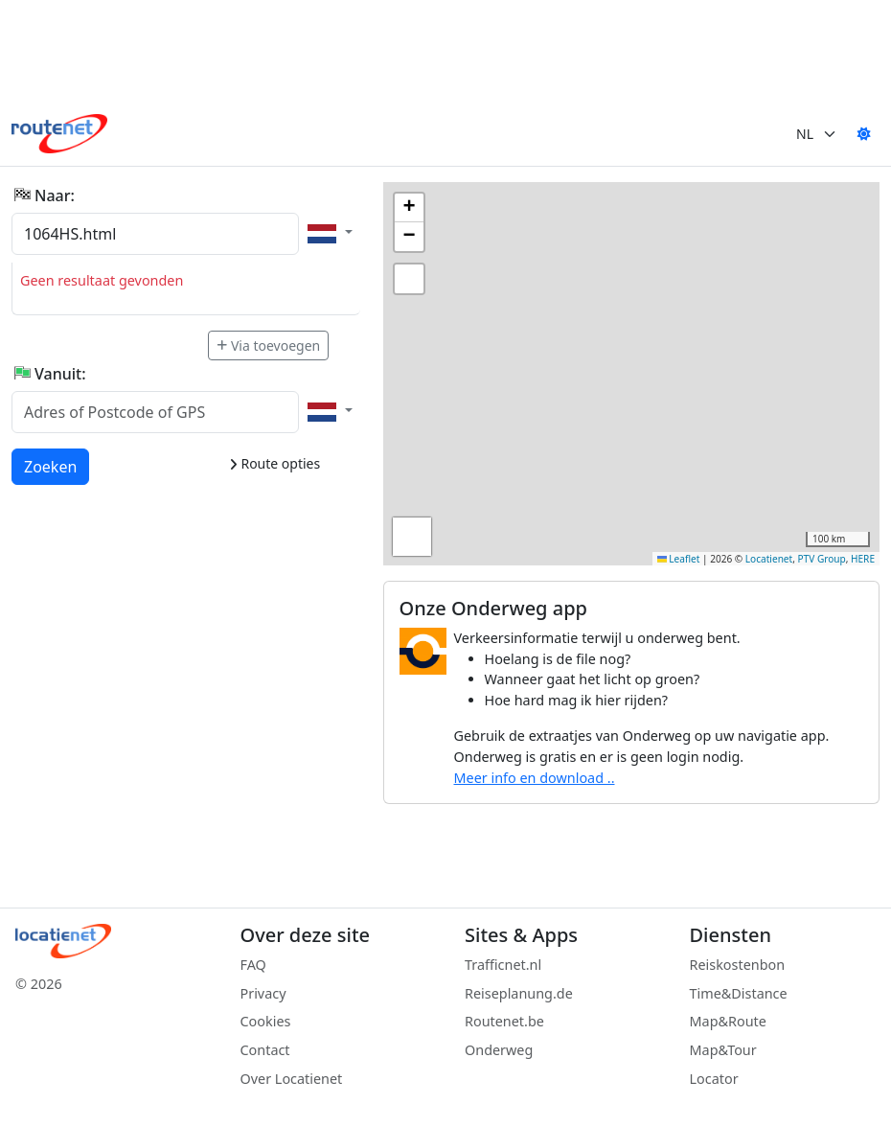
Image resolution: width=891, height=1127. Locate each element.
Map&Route (728, 1021)
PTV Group (822, 558)
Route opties (274, 463)
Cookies (265, 1021)
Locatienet (768, 558)
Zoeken (51, 465)
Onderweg (499, 1050)
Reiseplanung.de (519, 993)
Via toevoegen (268, 345)
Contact (265, 1050)
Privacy (263, 993)
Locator (714, 1079)
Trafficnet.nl (503, 964)
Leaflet (678, 558)
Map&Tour (723, 1050)
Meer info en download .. (534, 778)
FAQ (253, 964)
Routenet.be (504, 1021)
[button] (409, 208)
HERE (863, 558)
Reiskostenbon (738, 964)
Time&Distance (739, 993)
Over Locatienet (291, 1079)
